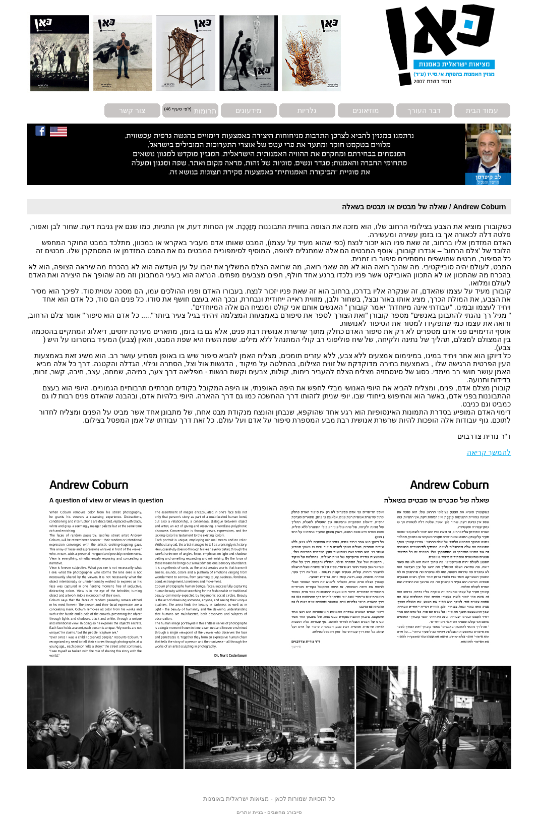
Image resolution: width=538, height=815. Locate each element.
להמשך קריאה (489, 452)
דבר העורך (424, 110)
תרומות (205, 110)
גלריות (307, 110)
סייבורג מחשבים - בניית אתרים (269, 812)
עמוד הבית (482, 110)
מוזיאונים (365, 110)
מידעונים (248, 110)
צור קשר (132, 110)
